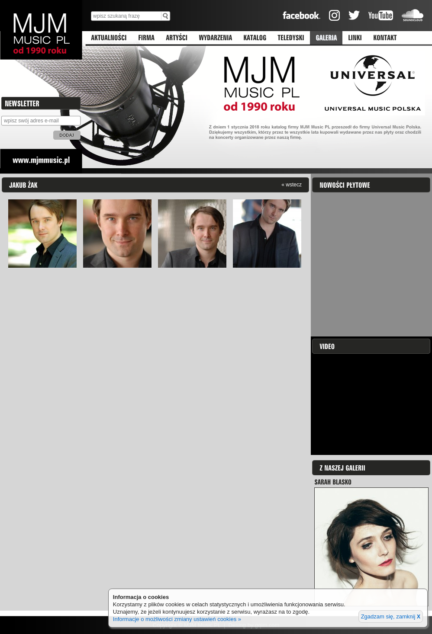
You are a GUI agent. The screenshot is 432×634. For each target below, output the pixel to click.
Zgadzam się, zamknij (390, 616)
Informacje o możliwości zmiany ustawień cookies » (177, 619)
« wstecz (291, 184)
